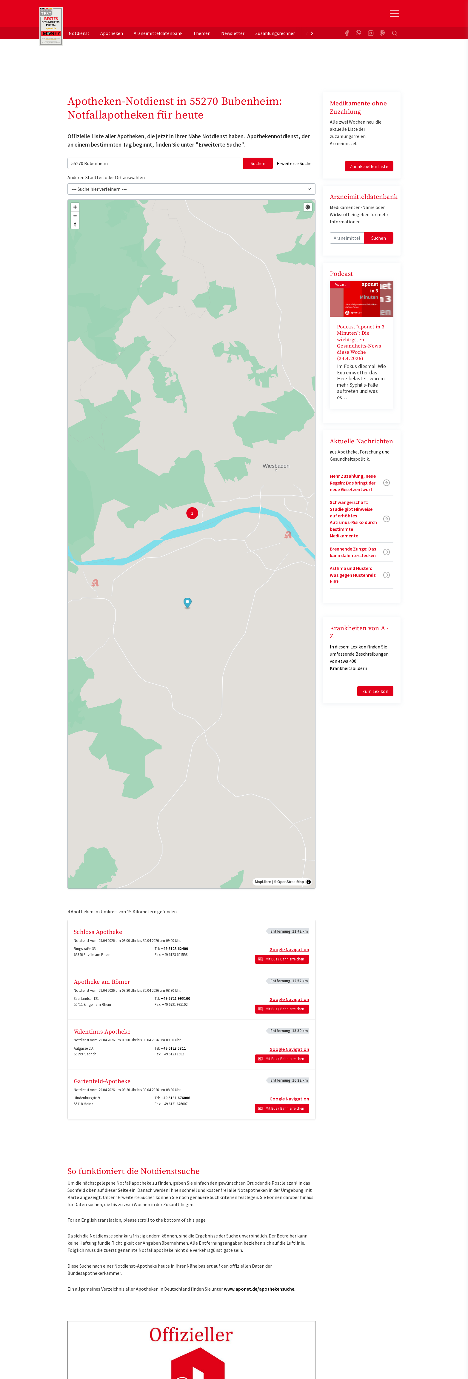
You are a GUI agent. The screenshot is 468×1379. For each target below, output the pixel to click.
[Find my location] (308, 207)
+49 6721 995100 (175, 998)
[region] (191, 544)
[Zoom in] (75, 207)
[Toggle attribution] (308, 881)
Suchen (258, 163)
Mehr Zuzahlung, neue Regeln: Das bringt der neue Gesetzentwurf (353, 482)
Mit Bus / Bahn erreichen (285, 959)
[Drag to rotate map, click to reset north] (75, 224)
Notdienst (79, 33)
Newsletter (232, 33)
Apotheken (111, 33)
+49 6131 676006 (175, 1097)
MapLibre (263, 882)
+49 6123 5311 (173, 1048)
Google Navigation (289, 949)
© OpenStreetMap (289, 882)
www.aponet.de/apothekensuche (259, 1289)
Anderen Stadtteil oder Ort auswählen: (106, 177)
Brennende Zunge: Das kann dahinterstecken (353, 552)
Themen (201, 33)
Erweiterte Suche (294, 163)
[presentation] (311, 33)
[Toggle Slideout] (395, 14)
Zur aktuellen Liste (369, 166)
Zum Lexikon (375, 691)
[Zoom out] (75, 215)
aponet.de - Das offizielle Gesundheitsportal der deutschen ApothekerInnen (107, 15)
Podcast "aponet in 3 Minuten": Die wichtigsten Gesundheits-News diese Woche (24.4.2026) (360, 343)
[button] (188, 603)
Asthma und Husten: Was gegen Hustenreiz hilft (353, 575)
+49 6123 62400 (174, 948)
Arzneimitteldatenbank (158, 33)
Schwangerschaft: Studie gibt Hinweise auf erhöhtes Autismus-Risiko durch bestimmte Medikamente (353, 519)
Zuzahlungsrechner (275, 33)
